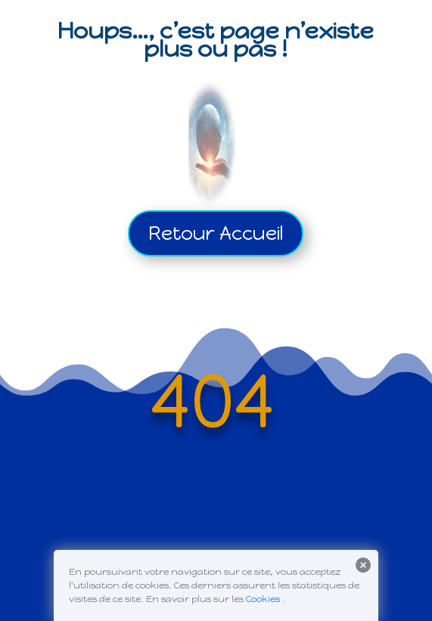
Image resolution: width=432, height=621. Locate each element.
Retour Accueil (215, 233)
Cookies (263, 599)
